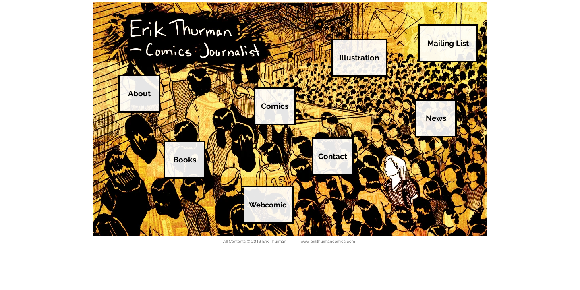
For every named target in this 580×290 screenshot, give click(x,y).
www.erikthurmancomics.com (328, 241)
